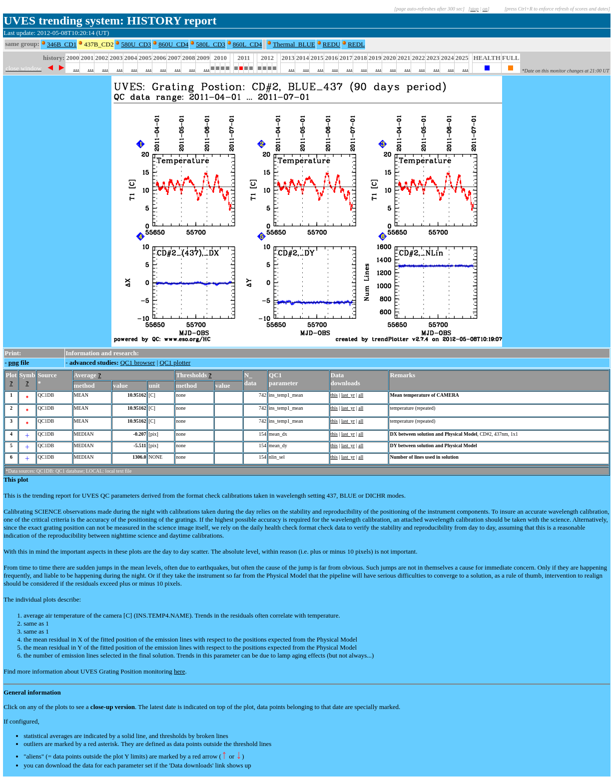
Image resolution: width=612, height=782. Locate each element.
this (334, 395)
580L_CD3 (210, 44)
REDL (356, 44)
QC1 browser (137, 362)
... (76, 67)
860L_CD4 (247, 44)
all (360, 395)
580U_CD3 (136, 44)
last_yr (348, 395)
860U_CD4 (173, 44)
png (13, 362)
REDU (331, 44)
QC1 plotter (175, 362)
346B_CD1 (61, 44)
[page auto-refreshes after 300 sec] (429, 8)
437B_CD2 (98, 44)
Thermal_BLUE (294, 44)
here (179, 671)
